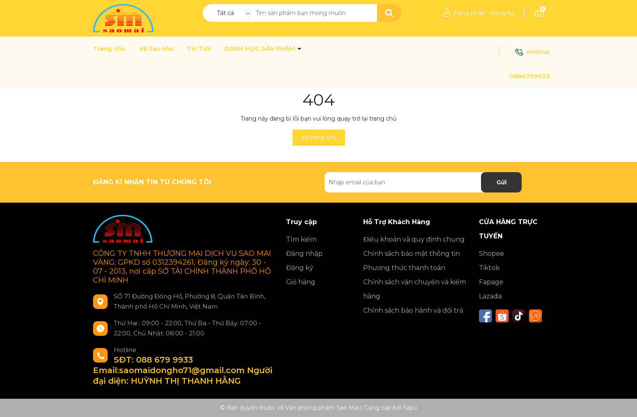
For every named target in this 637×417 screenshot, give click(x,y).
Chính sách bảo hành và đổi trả (413, 310)
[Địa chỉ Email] (423, 182)
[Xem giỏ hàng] (539, 13)
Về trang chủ (319, 137)
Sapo (410, 407)
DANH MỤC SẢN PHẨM (261, 48)
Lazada (490, 296)
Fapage (491, 282)
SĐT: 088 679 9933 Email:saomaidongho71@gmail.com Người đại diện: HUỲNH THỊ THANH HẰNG (182, 370)
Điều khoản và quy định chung (414, 239)
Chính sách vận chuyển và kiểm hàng (414, 289)
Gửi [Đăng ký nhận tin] (501, 182)
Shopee (491, 253)
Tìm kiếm (301, 239)
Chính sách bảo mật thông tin (411, 253)
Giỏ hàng (300, 282)
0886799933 (529, 76)
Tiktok (489, 268)
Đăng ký (502, 13)
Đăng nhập (469, 13)
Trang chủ (109, 48)
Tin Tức (199, 48)
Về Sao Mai (156, 48)
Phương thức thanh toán (404, 268)
